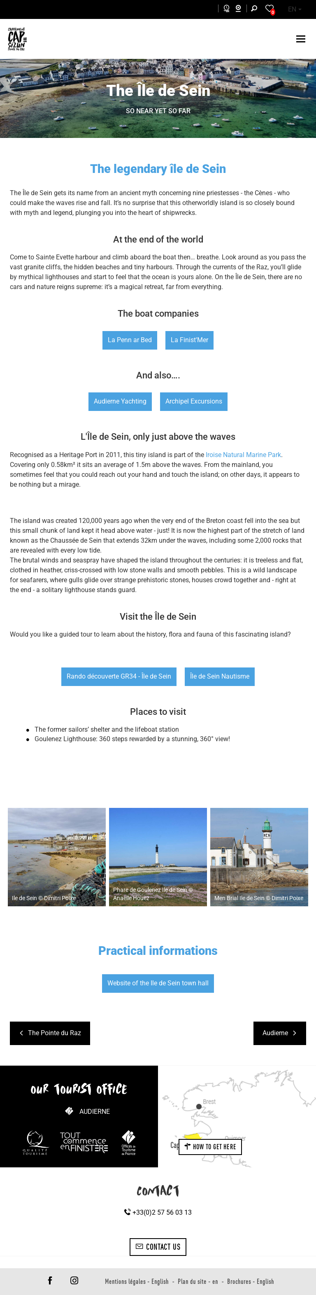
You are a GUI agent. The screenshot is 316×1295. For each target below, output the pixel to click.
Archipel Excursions (193, 401)
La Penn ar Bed (130, 340)
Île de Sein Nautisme (219, 676)
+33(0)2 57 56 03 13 (158, 1212)
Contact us (157, 1246)
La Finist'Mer (189, 340)
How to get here (210, 1146)
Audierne (94, 1111)
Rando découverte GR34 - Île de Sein (119, 676)
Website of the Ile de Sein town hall (158, 983)
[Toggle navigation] (302, 39)
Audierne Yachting (120, 401)
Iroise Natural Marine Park (243, 455)
